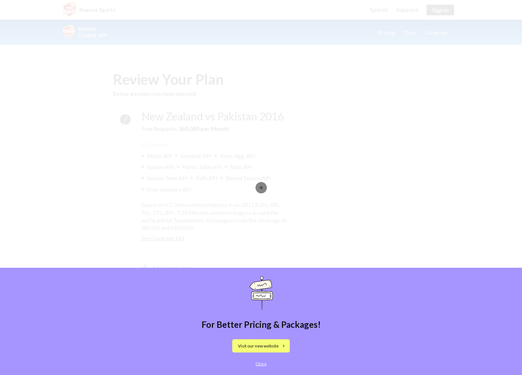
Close (261, 363)
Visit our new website (258, 346)
